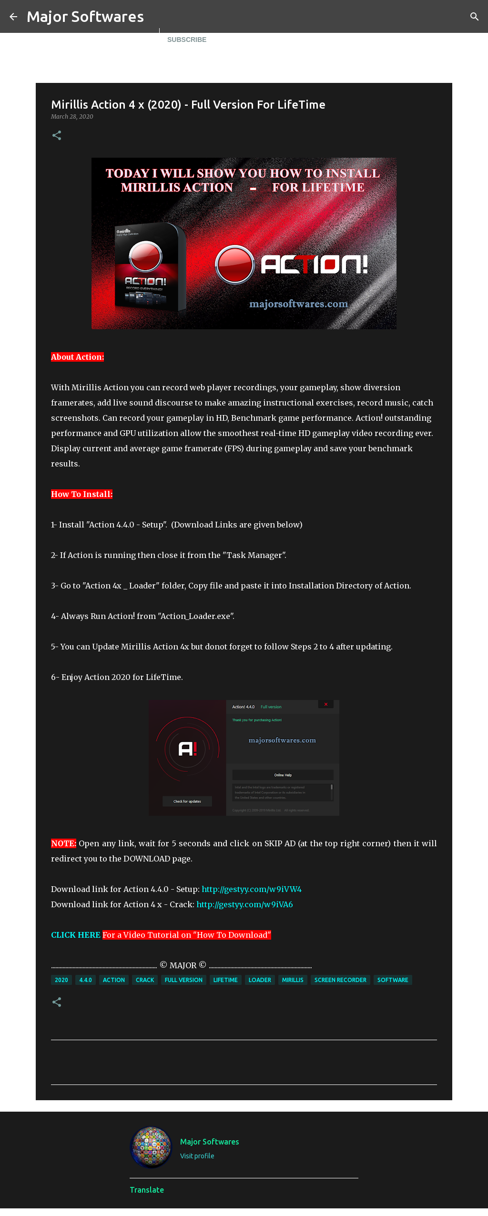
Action (114, 980)
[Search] (474, 16)
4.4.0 (85, 980)
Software (392, 980)
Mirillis (293, 980)
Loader (260, 980)
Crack (145, 980)
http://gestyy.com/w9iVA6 (244, 904)
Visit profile (197, 1156)
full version (184, 980)
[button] (56, 136)
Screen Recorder (340, 980)
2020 (61, 980)
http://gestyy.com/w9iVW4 (252, 889)
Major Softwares (85, 16)
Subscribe (186, 39)
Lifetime (226, 980)
